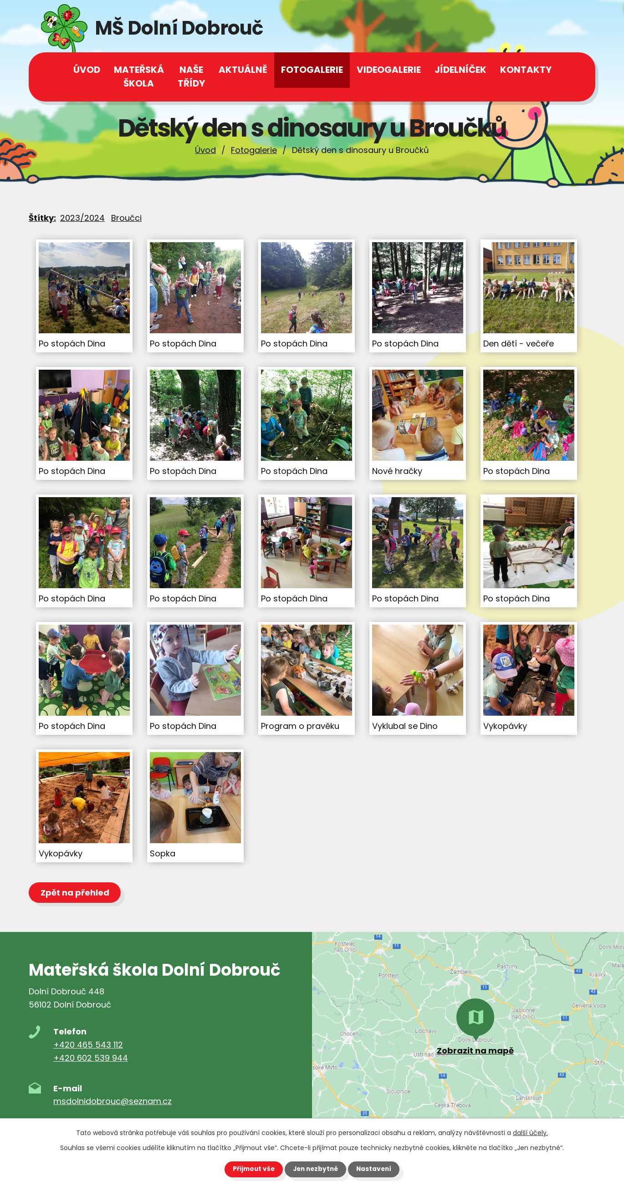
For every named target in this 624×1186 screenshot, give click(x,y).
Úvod (205, 150)
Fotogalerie (254, 150)
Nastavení (376, 1169)
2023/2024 (82, 218)
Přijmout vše (251, 1169)
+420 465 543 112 (88, 1044)
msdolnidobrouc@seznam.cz (112, 1101)
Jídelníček (460, 69)
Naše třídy (191, 76)
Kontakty (526, 69)
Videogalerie (389, 69)
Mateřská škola (139, 76)
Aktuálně (243, 69)
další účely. (530, 1132)
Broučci (126, 218)
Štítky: (42, 218)
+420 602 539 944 (90, 1058)
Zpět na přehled (75, 892)
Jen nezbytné (315, 1169)
